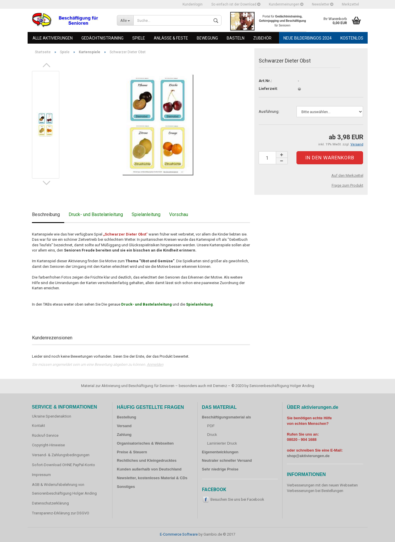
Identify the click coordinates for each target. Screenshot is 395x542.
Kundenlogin (193, 4)
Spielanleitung (146, 214)
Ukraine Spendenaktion (51, 416)
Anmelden (155, 364)
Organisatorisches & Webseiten (145, 443)
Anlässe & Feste (171, 38)
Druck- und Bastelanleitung (96, 214)
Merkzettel (350, 4)
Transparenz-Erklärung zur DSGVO (60, 513)
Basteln (235, 38)
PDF (211, 426)
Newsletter (322, 4)
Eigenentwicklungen (220, 452)
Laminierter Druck (222, 443)
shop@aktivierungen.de (308, 456)
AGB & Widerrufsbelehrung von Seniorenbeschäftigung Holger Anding (64, 488)
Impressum (41, 475)
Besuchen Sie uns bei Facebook (237, 499)
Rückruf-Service (45, 435)
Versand (124, 426)
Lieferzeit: (268, 88)
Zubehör (262, 38)
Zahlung (124, 434)
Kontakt (38, 425)
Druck (212, 434)
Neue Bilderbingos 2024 (307, 38)
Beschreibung (46, 214)
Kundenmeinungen (286, 4)
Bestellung (126, 417)
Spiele (138, 38)
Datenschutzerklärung (50, 503)
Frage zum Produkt (347, 185)
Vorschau (178, 214)
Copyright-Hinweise (48, 445)
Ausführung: (269, 111)
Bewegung (207, 38)
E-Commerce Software (179, 534)
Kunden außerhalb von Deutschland (149, 469)
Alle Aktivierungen (53, 38)
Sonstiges (126, 486)
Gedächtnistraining (102, 38)
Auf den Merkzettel (347, 175)
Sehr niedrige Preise (220, 469)
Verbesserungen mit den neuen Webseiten (322, 485)
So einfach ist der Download (235, 4)
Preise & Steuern (132, 452)
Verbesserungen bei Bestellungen (315, 490)
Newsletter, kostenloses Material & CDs (152, 478)
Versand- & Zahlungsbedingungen (61, 455)
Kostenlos (351, 38)
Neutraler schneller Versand (227, 460)
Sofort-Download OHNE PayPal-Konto (63, 465)
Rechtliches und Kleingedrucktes (146, 460)
